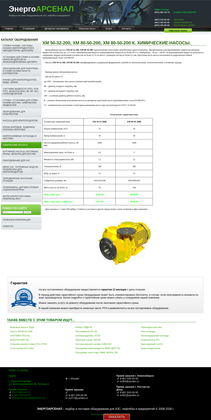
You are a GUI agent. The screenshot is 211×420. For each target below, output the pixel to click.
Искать (27, 212)
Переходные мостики (151, 327)
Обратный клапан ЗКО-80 (88, 340)
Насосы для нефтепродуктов (20, 120)
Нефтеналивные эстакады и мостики (19, 137)
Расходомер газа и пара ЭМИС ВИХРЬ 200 (96, 352)
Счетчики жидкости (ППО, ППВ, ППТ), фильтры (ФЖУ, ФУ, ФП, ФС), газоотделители (21, 91)
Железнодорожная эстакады (155, 335)
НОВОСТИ (8, 226)
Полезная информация (16, 220)
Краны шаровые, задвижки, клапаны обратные (19, 128)
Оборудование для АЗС (16, 160)
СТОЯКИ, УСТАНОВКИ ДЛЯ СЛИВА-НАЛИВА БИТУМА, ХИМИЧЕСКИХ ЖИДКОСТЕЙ (21, 102)
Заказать (116, 417)
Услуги (108, 28)
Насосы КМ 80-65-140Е (21, 331)
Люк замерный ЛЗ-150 (86, 331)
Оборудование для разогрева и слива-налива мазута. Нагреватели (20, 71)
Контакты (126, 28)
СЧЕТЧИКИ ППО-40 (19, 335)
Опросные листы (87, 28)
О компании (29, 28)
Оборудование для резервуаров (14, 112)
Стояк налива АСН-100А (22, 348)
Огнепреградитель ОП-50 (87, 335)
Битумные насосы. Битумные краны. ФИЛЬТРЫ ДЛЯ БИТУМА (20, 152)
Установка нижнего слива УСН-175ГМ (28, 344)
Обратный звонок (178, 30)
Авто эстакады (148, 331)
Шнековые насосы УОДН (22, 327)
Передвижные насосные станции (18, 179)
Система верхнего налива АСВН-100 (93, 344)
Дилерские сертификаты (57, 28)
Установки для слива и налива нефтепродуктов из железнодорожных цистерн (21, 59)
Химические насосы (15, 145)
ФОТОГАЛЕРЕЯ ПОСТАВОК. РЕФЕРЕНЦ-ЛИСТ (17, 197)
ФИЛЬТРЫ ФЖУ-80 (19, 340)
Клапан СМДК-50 (83, 327)
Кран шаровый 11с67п (152, 344)
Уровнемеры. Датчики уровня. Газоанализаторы (21, 188)
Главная (9, 28)
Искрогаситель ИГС (150, 340)
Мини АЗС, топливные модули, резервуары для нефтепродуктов (21, 169)
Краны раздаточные (150, 348)
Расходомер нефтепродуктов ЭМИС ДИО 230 (97, 348)
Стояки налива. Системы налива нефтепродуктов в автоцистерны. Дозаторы (18, 48)
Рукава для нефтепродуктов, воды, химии (20, 81)
